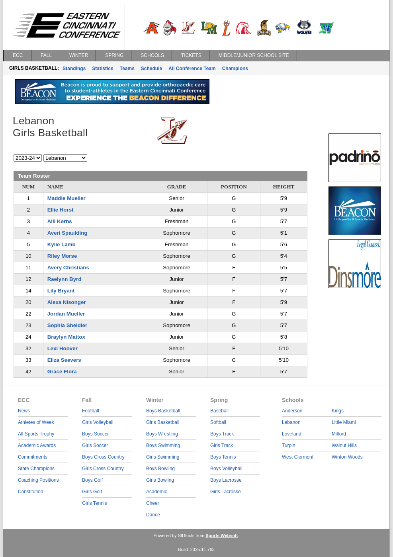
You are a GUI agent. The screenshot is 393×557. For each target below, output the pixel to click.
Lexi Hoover (62, 348)
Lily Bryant (61, 291)
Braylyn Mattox (66, 337)
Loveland (291, 434)
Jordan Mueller (66, 314)
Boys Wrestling (162, 434)
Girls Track (221, 445)
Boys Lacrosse (226, 480)
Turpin (288, 445)
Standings (74, 68)
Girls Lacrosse (225, 491)
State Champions (36, 468)
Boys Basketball (163, 411)
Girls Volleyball (97, 422)
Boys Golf (92, 480)
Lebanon (291, 422)
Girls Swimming (162, 457)
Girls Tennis (94, 503)
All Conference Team (191, 68)
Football (90, 411)
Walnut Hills (344, 445)
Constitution (30, 491)
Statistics (102, 68)
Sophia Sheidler (67, 325)
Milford (339, 434)
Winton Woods (347, 457)
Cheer (152, 503)
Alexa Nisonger (66, 302)
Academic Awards (37, 445)
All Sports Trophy (36, 434)
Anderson (292, 411)
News (24, 411)
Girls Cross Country (103, 468)
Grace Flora (62, 372)
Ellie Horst (60, 210)
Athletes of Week (36, 422)
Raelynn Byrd (64, 279)
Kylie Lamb (61, 244)
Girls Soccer (95, 445)
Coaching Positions (38, 480)
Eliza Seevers (64, 360)
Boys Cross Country (103, 457)
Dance (153, 515)
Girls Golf (92, 491)
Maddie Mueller (66, 198)
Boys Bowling (160, 468)
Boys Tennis (223, 457)
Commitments (32, 457)
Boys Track (222, 434)
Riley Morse (62, 256)
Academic (156, 491)
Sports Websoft (221, 535)
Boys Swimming (163, 445)
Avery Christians (68, 268)
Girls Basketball (162, 422)
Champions (235, 68)
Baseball (219, 411)
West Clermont (297, 457)
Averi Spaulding (67, 233)
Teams (127, 68)
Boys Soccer (95, 434)
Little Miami (344, 422)
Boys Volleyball (226, 468)
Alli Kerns (59, 221)
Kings (338, 411)
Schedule (151, 68)
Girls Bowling (160, 480)
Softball (218, 422)
